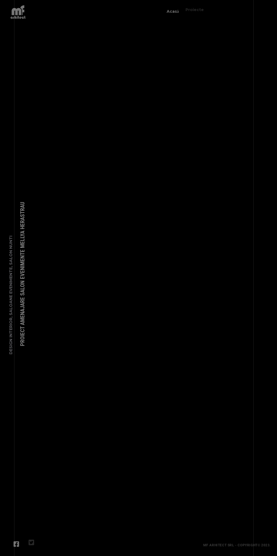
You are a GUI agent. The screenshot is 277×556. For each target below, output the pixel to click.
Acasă (171, 9)
